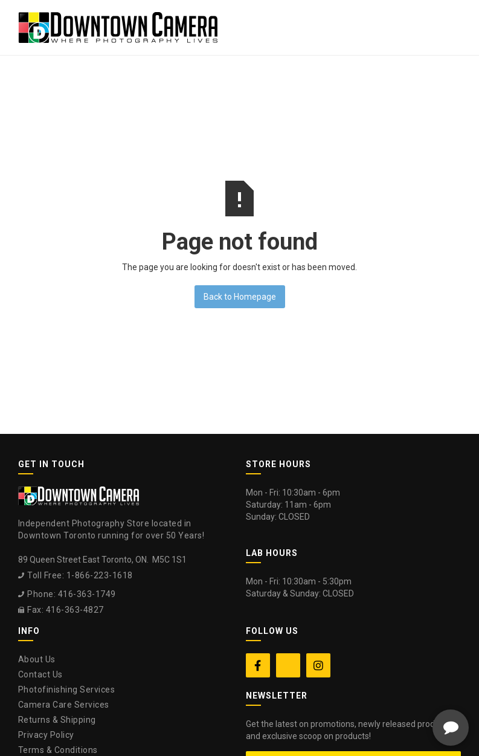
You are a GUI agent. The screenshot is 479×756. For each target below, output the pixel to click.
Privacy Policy (46, 735)
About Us (37, 659)
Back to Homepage (240, 297)
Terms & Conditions (58, 750)
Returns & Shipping (57, 720)
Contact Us (40, 674)
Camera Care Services (63, 704)
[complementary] (391, 689)
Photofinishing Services (66, 689)
